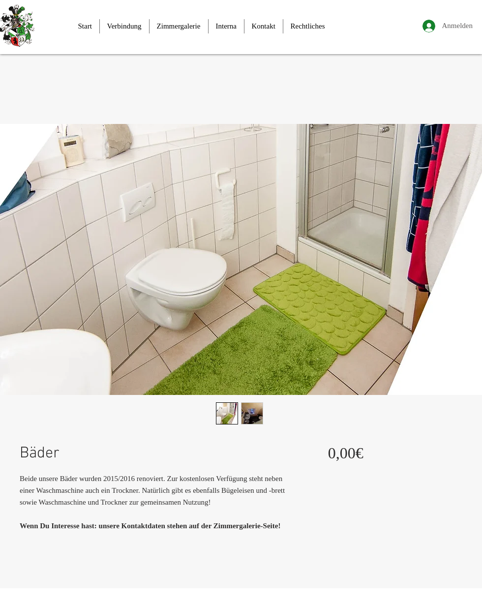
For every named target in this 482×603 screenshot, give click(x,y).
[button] (124, 26)
